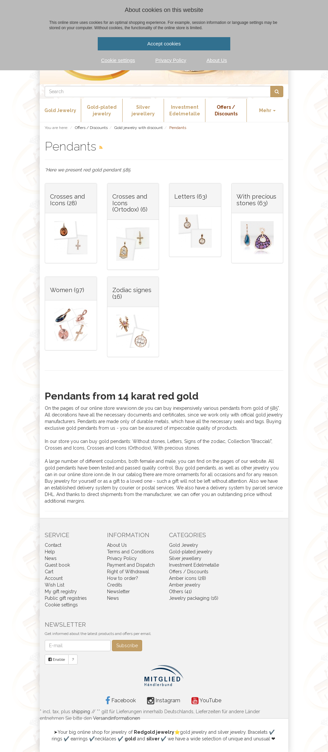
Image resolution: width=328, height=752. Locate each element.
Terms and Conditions (130, 551)
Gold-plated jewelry (102, 110)
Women (61, 289)
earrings (79, 738)
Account (54, 578)
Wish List (54, 585)
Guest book (57, 565)
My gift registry (61, 591)
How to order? (122, 578)
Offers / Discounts (226, 110)
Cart (49, 571)
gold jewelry (193, 732)
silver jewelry (232, 732)
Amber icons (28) (187, 578)
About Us (117, 545)
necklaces (105, 738)
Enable (56, 659)
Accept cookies (164, 43)
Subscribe (127, 645)
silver (153, 738)
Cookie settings (61, 604)
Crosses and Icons (67, 200)
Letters (184, 196)
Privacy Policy (122, 558)
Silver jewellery (143, 110)
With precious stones (256, 200)
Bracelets (258, 732)
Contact (53, 545)
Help (50, 551)
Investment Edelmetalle (184, 110)
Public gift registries (66, 598)
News (51, 558)
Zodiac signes (131, 289)
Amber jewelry (184, 585)
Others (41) (180, 591)
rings (57, 738)
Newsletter (118, 591)
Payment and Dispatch (131, 565)
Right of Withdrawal (128, 571)
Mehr (267, 110)
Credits (114, 585)
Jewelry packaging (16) (193, 598)
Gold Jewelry (60, 110)
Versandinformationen (116, 718)
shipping (81, 711)
